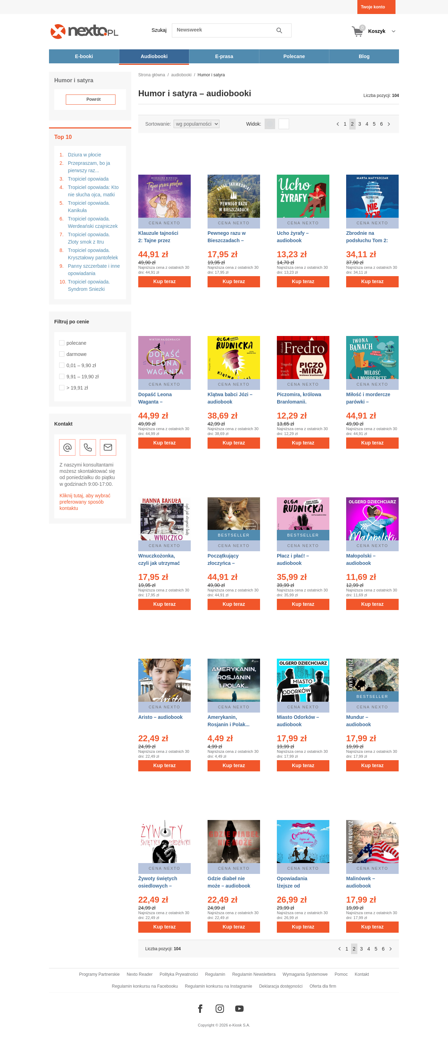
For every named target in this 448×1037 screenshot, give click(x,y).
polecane (76, 343)
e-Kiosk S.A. (239, 1025)
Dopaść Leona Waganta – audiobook (155, 402)
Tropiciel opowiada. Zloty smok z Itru (89, 238)
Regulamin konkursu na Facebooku (145, 986)
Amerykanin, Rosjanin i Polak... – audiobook (229, 724)
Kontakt (362, 974)
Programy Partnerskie (99, 974)
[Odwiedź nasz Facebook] (200, 1008)
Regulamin (215, 974)
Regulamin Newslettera (253, 974)
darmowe (76, 354)
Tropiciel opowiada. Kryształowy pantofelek (93, 253)
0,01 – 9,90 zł (81, 365)
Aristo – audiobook (160, 717)
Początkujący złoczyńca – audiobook (223, 563)
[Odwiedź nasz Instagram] (219, 1008)
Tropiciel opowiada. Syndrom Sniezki (89, 285)
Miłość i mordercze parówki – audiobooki (368, 402)
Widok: (253, 124)
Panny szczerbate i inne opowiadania (94, 269)
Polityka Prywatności (179, 974)
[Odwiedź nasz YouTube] (239, 1008)
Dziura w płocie (84, 154)
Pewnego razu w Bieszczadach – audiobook (227, 240)
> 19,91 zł (77, 388)
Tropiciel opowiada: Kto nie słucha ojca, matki (93, 190)
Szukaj (159, 30)
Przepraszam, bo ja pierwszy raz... (89, 166)
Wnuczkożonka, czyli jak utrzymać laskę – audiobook (159, 563)
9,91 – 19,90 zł (82, 376)
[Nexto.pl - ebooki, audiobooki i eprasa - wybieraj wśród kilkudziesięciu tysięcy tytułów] (84, 31)
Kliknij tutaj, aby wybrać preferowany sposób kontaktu (85, 502)
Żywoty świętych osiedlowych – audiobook (157, 886)
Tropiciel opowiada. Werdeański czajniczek (93, 222)
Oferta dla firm (322, 986)
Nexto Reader (140, 974)
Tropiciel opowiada (88, 179)
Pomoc (341, 974)
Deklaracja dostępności (280, 986)
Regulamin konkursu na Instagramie (218, 986)
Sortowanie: (158, 124)
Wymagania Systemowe (305, 974)
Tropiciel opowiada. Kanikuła (89, 206)
